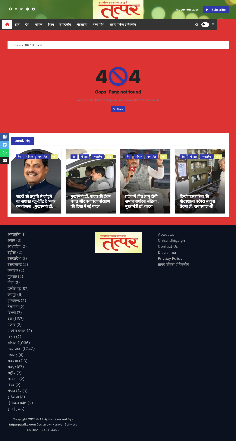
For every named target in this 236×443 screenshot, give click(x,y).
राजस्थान (14, 362)
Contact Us (168, 247)
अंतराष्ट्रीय (87, 25)
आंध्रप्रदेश (14, 247)
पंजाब (12, 326)
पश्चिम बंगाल (17, 332)
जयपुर (12, 296)
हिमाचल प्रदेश (17, 404)
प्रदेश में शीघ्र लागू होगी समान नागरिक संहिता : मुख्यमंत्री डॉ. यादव (142, 202)
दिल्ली (12, 314)
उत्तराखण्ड (15, 266)
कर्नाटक (13, 272)
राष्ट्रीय (12, 374)
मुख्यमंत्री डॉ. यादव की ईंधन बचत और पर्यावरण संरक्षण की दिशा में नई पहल (91, 202)
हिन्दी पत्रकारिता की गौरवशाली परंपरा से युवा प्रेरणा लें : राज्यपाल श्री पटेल (197, 205)
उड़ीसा (12, 254)
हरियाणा (13, 398)
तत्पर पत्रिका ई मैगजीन (128, 25)
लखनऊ (13, 380)
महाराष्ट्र (13, 356)
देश (32, 25)
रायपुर (12, 368)
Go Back (118, 109)
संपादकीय (70, 25)
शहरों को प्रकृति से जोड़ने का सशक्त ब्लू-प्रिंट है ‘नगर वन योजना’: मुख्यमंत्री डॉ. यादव (35, 205)
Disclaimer (167, 254)
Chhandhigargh (171, 241)
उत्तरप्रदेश (14, 260)
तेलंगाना (13, 308)
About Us (166, 235)
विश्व (56, 25)
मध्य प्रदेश (104, 25)
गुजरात (12, 278)
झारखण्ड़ (14, 302)
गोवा (11, 284)
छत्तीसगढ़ (14, 290)
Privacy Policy (170, 260)
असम (11, 241)
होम (22, 25)
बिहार (11, 338)
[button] (227, 24)
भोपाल (44, 25)
